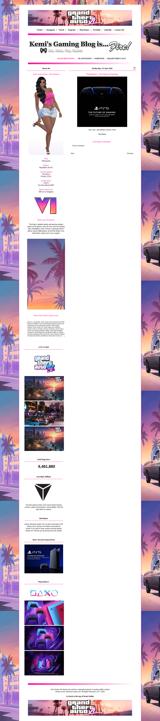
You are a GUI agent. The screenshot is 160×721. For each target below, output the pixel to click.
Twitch (61, 30)
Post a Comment (78, 146)
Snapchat (71, 30)
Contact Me (119, 30)
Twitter (40, 30)
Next (72, 153)
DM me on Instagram (46, 192)
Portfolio (97, 30)
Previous (130, 153)
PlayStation (84, 30)
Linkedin (108, 30)
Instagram (50, 30)
